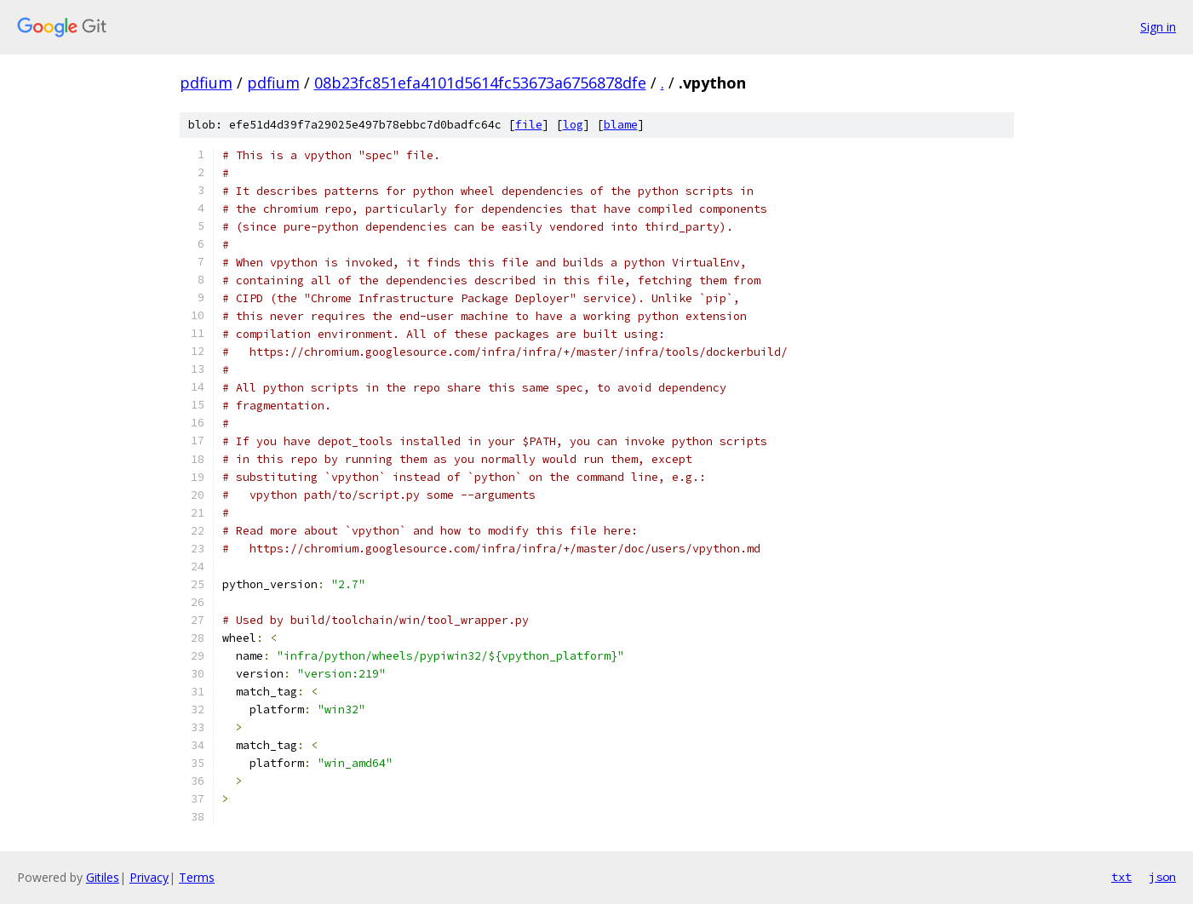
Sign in (1158, 27)
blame (621, 124)
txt (1121, 876)
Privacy (149, 877)
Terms (197, 877)
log (573, 124)
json (1162, 876)
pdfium (206, 82)
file (528, 124)
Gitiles (102, 877)
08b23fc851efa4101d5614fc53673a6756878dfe (480, 82)
